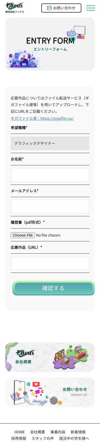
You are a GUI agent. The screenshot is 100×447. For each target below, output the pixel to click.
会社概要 (37, 431)
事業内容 (57, 431)
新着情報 (78, 431)
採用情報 (18, 438)
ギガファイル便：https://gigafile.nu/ (42, 118)
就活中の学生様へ (74, 438)
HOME (19, 431)
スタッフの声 (42, 438)
